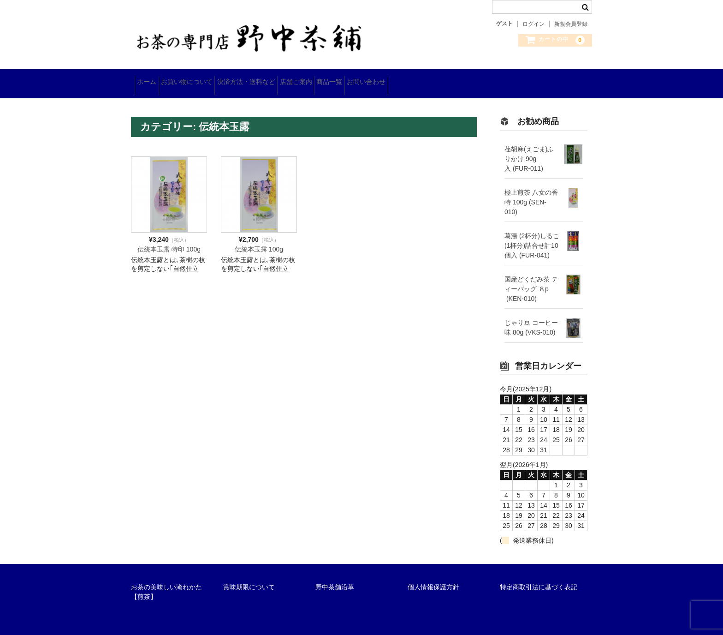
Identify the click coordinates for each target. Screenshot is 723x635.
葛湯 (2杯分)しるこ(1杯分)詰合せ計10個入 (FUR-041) (531, 235)
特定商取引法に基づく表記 (538, 576)
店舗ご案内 (342, 78)
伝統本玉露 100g (259, 238)
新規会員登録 (570, 24)
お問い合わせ (441, 78)
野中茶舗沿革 (334, 576)
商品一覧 (390, 78)
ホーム (150, 78)
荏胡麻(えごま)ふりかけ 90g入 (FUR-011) (529, 148)
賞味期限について (249, 576)
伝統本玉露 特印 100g (169, 238)
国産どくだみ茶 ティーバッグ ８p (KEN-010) (531, 278)
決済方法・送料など (278, 78)
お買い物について (205, 78)
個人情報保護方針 (433, 576)
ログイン (533, 24)
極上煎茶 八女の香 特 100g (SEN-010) (531, 192)
